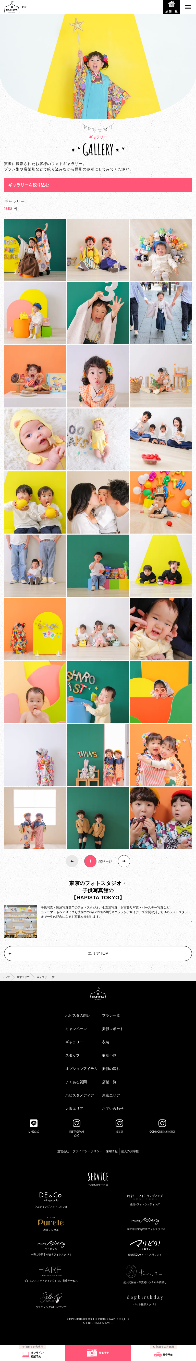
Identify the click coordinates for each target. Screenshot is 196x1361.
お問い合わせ (113, 1108)
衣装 (105, 1042)
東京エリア (23, 977)
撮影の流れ (111, 1069)
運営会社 (63, 1151)
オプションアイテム (81, 1069)
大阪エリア (74, 1108)
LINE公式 (34, 1126)
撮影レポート (113, 1029)
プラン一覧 (111, 1015)
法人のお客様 (130, 1151)
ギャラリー (74, 1042)
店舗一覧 (109, 1082)
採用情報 (112, 1151)
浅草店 (119, 1126)
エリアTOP (58, 953)
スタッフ (72, 1055)
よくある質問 (76, 1082)
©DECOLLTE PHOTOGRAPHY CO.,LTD (105, 1319)
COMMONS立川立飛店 (162, 1126)
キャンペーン (76, 1029)
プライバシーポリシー (87, 1151)
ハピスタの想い (77, 1015)
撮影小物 (109, 1055)
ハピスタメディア (79, 1095)
